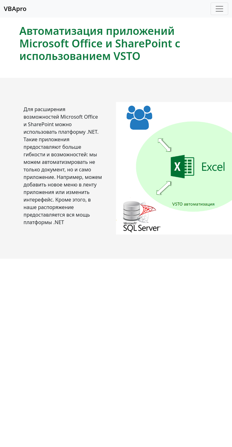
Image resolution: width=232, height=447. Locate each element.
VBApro (15, 8)
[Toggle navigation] (219, 9)
